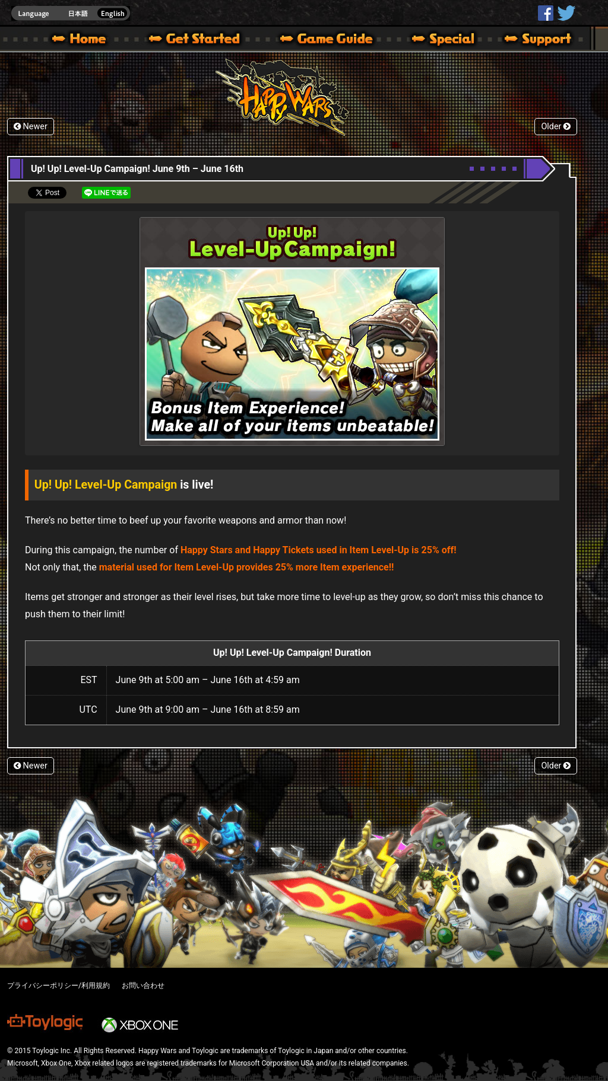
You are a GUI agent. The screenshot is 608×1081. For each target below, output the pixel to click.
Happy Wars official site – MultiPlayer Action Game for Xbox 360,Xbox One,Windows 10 (81, 40)
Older (556, 127)
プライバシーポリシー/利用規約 (58, 985)
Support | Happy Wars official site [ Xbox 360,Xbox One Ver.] (527, 40)
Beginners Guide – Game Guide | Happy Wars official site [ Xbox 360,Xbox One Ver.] (335, 40)
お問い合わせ (143, 985)
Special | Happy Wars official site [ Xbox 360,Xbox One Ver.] (438, 40)
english (70, 13)
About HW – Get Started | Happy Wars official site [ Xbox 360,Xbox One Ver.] (204, 40)
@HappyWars (565, 13)
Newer (31, 127)
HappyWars (545, 13)
